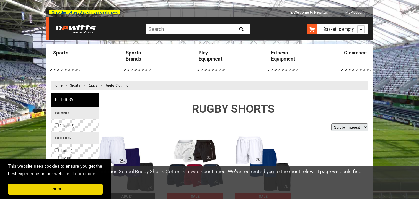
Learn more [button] (84, 173)
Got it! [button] (55, 189)
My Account (355, 12)
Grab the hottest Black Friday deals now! (85, 12)
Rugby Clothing (116, 85)
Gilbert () (64, 125)
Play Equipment (210, 55)
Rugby (92, 85)
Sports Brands (133, 55)
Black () (64, 150)
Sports (60, 53)
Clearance (355, 53)
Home (58, 85)
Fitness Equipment (283, 55)
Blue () (63, 158)
